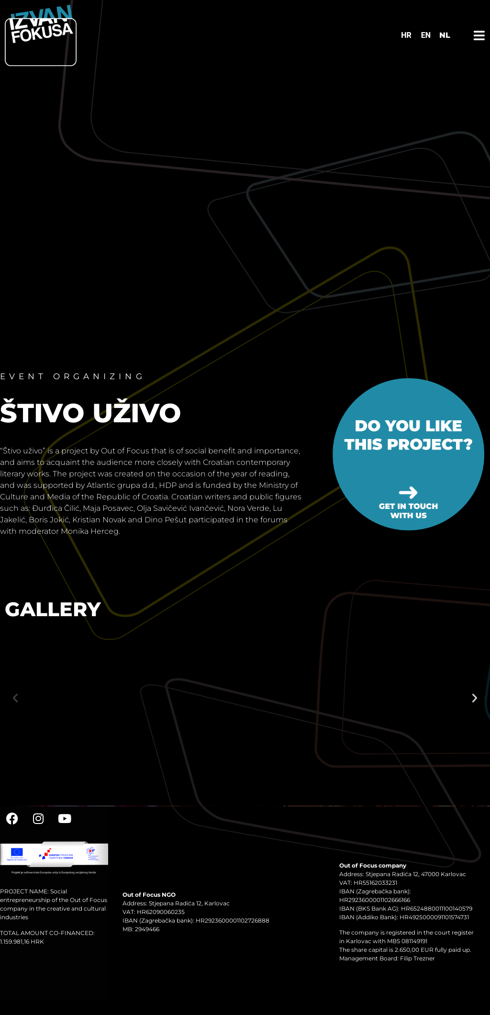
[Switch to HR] (406, 35)
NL (444, 35)
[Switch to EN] (425, 35)
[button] (15, 698)
